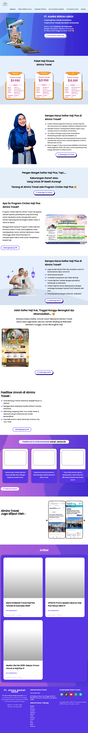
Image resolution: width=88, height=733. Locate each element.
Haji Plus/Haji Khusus (56, 9)
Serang (32, 707)
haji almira (82, 699)
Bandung (32, 706)
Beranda (13, 9)
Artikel (83, 9)
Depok (31, 724)
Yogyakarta (32, 712)
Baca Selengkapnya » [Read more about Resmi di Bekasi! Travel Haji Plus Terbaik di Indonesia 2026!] (11, 610)
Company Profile (40, 9)
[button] (47, 521)
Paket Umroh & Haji (25, 9)
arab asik (62, 699)
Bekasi (31, 723)
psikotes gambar (72, 699)
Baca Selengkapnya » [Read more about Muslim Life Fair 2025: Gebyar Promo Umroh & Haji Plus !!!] (11, 673)
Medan (31, 716)
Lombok (32, 719)
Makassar (32, 714)
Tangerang (32, 726)
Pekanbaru (32, 717)
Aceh (31, 721)
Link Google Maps (35, 693)
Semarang (32, 709)
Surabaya (32, 711)
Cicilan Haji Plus (72, 9)
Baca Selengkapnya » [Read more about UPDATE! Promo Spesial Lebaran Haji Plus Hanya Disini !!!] (53, 610)
